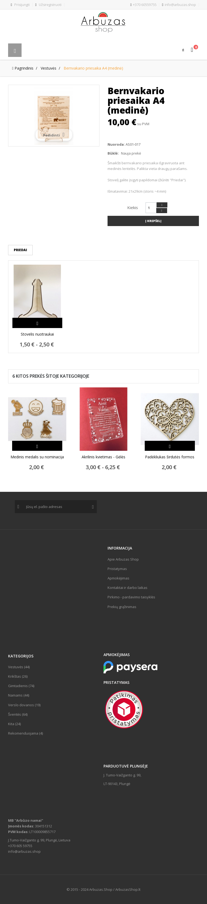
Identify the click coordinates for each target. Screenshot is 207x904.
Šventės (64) (17, 714)
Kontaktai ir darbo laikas (127, 587)
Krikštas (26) (17, 676)
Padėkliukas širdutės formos (169, 457)
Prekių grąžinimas (122, 606)
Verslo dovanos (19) (24, 704)
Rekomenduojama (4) (25, 733)
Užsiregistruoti (48, 4)
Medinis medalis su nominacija (37, 457)
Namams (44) (18, 695)
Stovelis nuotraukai (37, 334)
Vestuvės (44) (19, 666)
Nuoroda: (116, 144)
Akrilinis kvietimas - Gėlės (103, 457)
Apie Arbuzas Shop (123, 559)
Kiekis (132, 207)
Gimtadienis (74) (21, 685)
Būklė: (113, 153)
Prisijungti (20, 4)
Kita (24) (14, 723)
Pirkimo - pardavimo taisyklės (131, 597)
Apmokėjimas (118, 578)
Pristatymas (117, 568)
